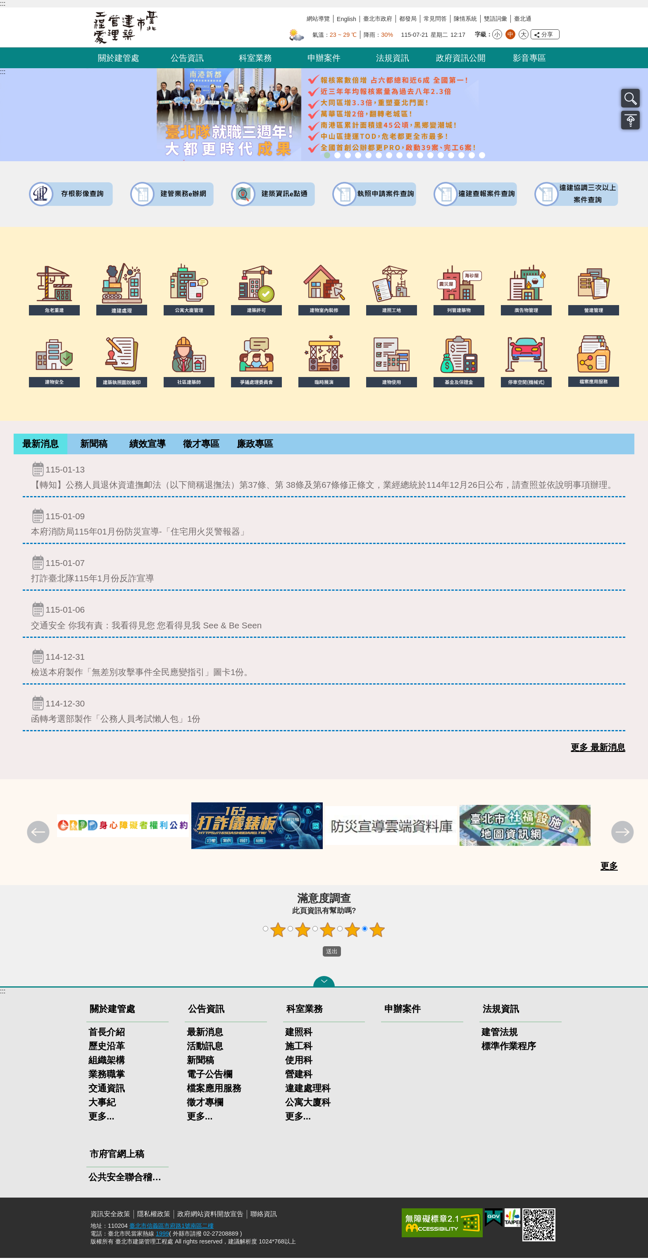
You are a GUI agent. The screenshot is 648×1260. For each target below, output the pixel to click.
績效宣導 (147, 445)
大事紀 (102, 1104)
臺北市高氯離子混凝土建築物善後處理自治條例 (461, 155)
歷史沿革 (106, 1048)
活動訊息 (205, 1048)
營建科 (298, 1076)
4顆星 (352, 932)
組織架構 (106, 1062)
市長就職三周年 (327, 155)
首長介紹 (106, 1034)
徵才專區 (201, 445)
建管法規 (499, 1034)
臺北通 (522, 18)
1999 (162, 1235)
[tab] (40, 445)
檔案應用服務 (214, 1090)
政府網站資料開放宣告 (210, 1215)
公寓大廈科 (308, 1104)
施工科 (298, 1048)
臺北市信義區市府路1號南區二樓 (171, 1227)
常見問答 (435, 18)
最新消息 (40, 445)
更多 (609, 868)
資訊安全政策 (110, 1215)
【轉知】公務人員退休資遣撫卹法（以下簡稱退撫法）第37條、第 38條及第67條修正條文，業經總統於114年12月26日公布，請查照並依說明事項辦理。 (324, 477)
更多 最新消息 (598, 749)
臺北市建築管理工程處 (125, 27)
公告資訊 (187, 57)
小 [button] (497, 34)
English (346, 19)
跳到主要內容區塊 (4, 4)
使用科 (298, 1062)
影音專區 (529, 57)
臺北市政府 (377, 18)
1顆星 (278, 932)
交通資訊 (106, 1090)
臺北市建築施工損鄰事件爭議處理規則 (482, 155)
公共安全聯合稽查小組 (127, 1179)
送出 (315, 954)
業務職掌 (106, 1076)
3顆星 (328, 932)
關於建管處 (118, 57)
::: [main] (2, 71)
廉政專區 (254, 445)
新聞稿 (94, 445)
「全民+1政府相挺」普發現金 (348, 155)
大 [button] (523, 34)
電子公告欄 (209, 1076)
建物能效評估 (451, 155)
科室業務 (255, 57)
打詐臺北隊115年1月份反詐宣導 (324, 570)
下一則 (623, 835)
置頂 (630, 120)
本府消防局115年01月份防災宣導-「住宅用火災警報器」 (324, 524)
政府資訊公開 (461, 57)
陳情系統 (465, 18)
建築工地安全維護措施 (472, 155)
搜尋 (630, 98)
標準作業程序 (508, 1048)
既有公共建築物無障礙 (379, 155)
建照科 (298, 1034)
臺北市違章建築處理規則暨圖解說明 (368, 155)
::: (2, 3)
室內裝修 (399, 155)
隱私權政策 (153, 1215)
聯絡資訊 (263, 1215)
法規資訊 (392, 57)
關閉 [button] (324, 983)
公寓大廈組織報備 (420, 155)
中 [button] (510, 34)
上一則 (39, 835)
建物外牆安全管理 (389, 155)
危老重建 (410, 155)
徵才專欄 (205, 1104)
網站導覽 (318, 18)
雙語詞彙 (495, 18)
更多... (101, 1118)
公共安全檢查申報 (430, 155)
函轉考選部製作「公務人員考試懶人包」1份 (324, 711)
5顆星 (377, 932)
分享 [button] (547, 34)
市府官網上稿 (117, 1156)
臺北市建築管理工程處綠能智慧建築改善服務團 (358, 155)
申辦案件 (324, 57)
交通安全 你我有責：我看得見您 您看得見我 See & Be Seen (324, 617)
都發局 (408, 18)
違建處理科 (308, 1090)
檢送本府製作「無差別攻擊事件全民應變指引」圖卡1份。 (324, 664)
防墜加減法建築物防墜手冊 (441, 155)
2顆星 (303, 932)
